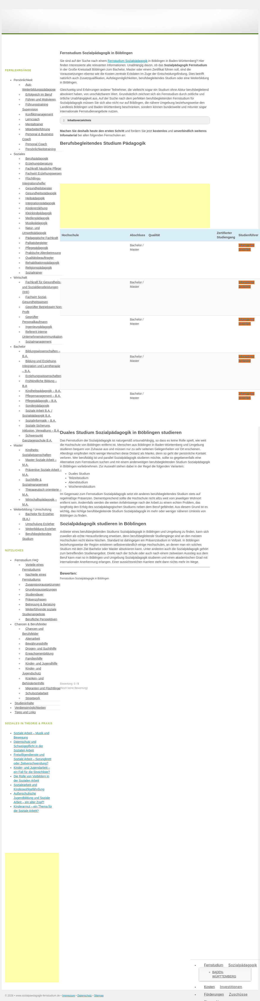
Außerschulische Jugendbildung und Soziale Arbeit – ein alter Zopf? (32, 798)
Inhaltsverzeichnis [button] (76, 120)
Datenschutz (84, 995)
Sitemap (99, 995)
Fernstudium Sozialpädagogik (127, 61)
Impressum (68, 995)
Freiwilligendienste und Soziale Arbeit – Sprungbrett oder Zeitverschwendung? (32, 759)
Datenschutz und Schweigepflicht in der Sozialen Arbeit (28, 746)
